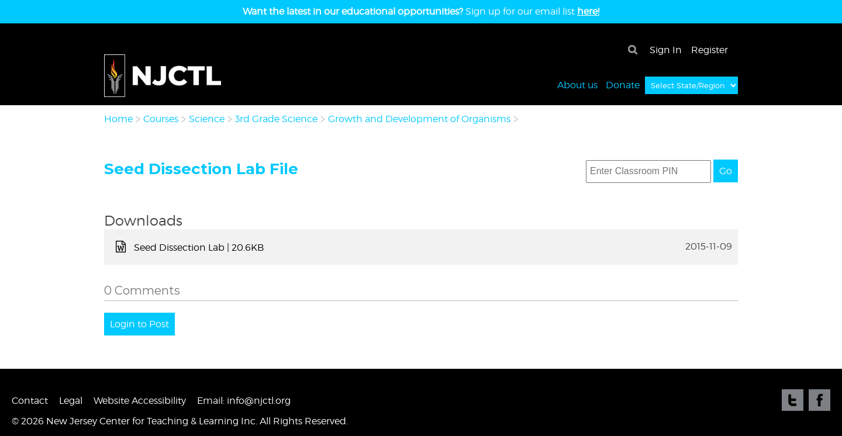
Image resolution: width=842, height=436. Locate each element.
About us (577, 84)
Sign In (666, 50)
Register (709, 50)
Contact (30, 400)
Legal (70, 400)
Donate (623, 84)
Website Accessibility (140, 400)
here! (588, 11)
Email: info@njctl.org (244, 400)
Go (725, 171)
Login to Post (139, 324)
